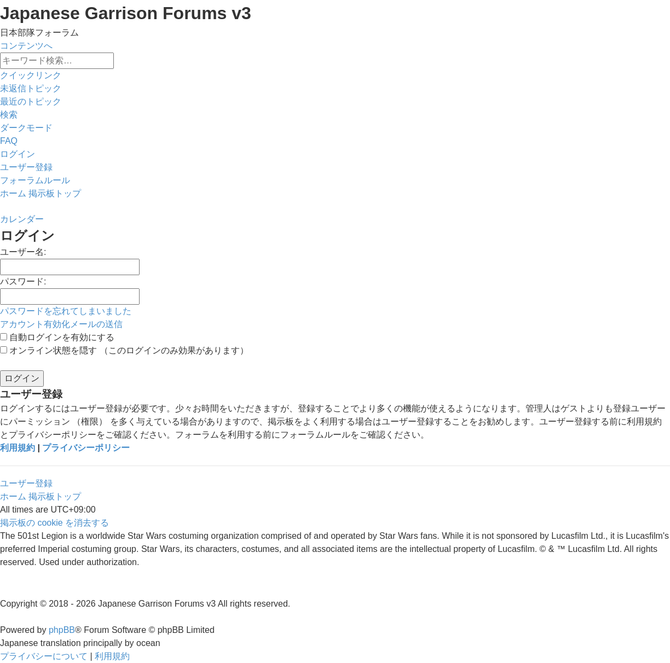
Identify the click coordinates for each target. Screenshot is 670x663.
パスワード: (23, 281)
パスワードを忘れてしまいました (65, 311)
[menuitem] (30, 88)
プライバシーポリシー (86, 447)
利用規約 (17, 447)
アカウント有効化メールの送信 (61, 324)
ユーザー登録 (26, 483)
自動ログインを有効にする (57, 337)
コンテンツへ (26, 45)
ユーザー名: (23, 252)
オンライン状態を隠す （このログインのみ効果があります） (124, 350)
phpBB (62, 630)
